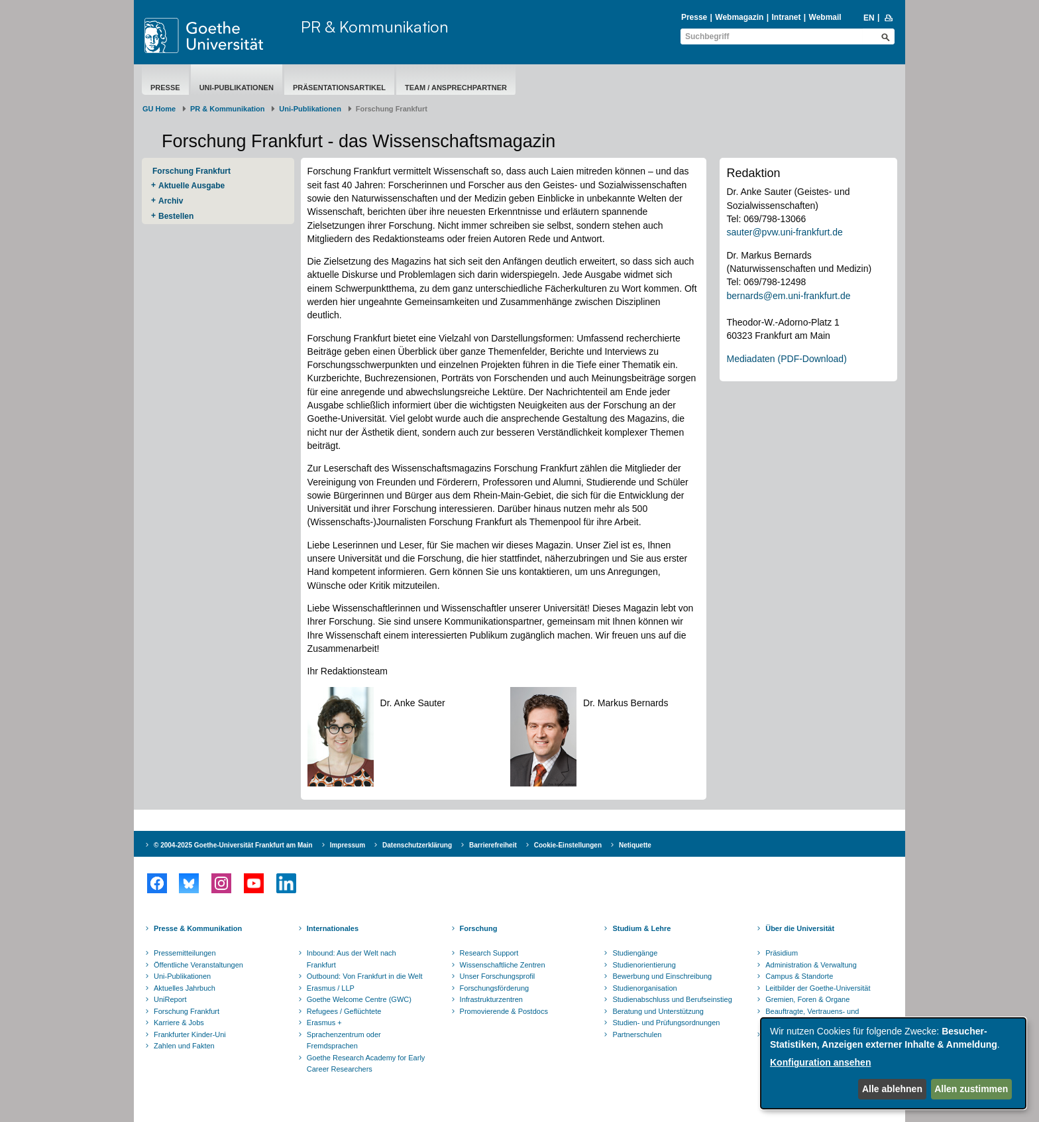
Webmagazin (739, 17)
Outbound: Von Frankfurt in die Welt (365, 976)
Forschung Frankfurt (191, 171)
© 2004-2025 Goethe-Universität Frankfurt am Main (233, 845)
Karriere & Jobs (179, 1023)
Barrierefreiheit (493, 845)
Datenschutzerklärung (417, 845)
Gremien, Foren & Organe (807, 999)
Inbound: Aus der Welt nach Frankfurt (351, 959)
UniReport (170, 999)
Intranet (785, 17)
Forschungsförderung (494, 988)
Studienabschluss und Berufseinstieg (672, 999)
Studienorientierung (643, 965)
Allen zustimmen (971, 1089)
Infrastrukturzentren (491, 999)
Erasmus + (324, 1023)
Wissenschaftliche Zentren (502, 965)
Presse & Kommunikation (198, 928)
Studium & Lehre (641, 928)
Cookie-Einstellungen (568, 845)
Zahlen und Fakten (184, 1046)
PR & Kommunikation (375, 26)
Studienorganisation (644, 988)
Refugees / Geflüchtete (344, 1011)
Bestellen (175, 216)
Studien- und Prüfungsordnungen (666, 1023)
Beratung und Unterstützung (658, 1011)
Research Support (489, 953)
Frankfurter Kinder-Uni (190, 1034)
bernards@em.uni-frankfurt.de (788, 295)
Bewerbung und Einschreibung (662, 976)
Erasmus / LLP (331, 988)
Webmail (825, 17)
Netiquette (635, 845)
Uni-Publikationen (236, 88)
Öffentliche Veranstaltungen (198, 965)
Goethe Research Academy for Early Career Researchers (366, 1064)
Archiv (170, 201)
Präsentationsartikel (339, 88)
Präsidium (781, 953)
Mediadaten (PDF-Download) (786, 358)
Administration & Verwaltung (811, 965)
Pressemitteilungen (185, 953)
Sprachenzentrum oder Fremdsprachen (344, 1040)
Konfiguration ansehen (820, 1062)
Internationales (332, 928)
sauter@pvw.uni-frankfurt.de (784, 232)
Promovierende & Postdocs (504, 1011)
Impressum (347, 845)
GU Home (159, 109)
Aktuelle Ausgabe (191, 185)
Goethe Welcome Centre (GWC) (359, 999)
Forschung (479, 928)
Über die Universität (799, 928)
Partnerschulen (636, 1034)
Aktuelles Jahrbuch (184, 988)
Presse (694, 17)
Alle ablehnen (892, 1089)
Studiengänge (634, 953)
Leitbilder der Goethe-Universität (817, 988)
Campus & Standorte (799, 976)
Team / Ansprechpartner (456, 88)
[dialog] (893, 1063)
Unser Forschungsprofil (497, 976)
